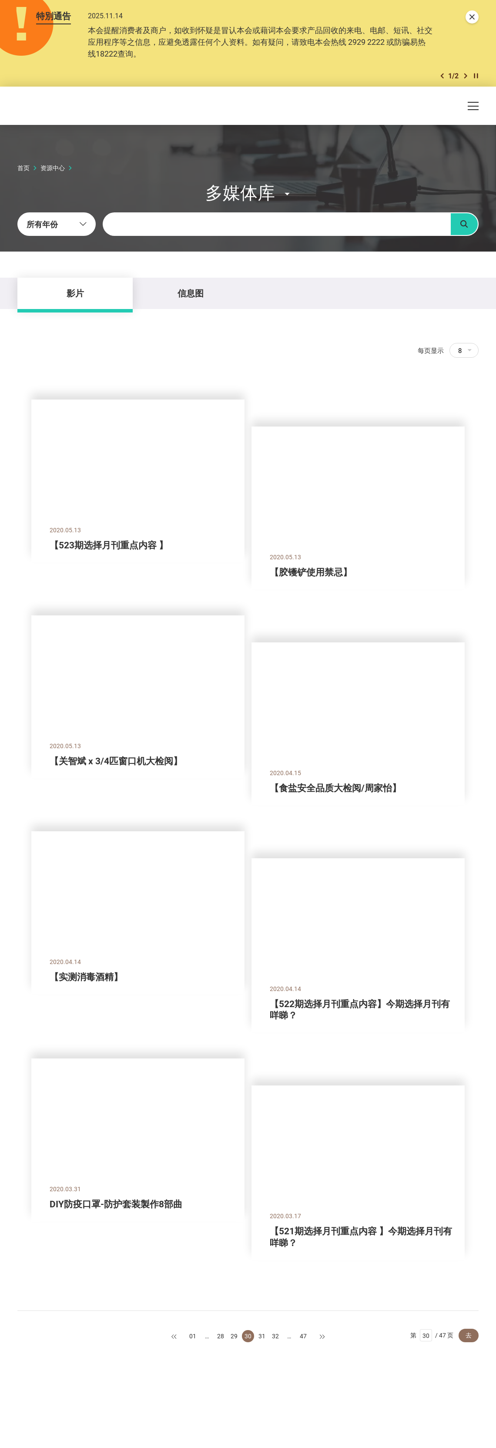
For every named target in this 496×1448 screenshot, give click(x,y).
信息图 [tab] (191, 293)
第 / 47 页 (431, 1335)
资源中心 (52, 168)
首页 (23, 168)
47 (303, 1336)
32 (275, 1336)
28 (220, 1336)
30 (248, 1336)
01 (192, 1336)
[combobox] (56, 224)
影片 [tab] (75, 293)
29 (234, 1336)
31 (261, 1336)
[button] (442, 76)
